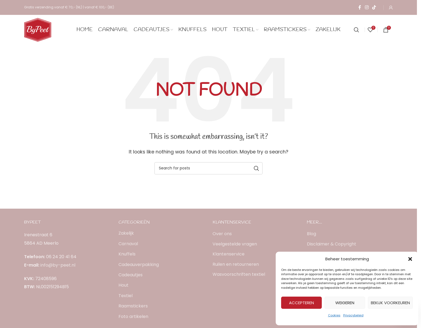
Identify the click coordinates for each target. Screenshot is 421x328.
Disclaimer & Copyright (331, 244)
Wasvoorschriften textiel (239, 274)
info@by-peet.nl (57, 265)
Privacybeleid (353, 315)
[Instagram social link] (366, 7)
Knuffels (127, 254)
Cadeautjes (130, 275)
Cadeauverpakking (138, 264)
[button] (410, 259)
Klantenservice (229, 254)
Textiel (125, 296)
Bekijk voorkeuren (390, 303)
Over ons (222, 234)
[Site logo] (37, 29)
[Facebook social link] (359, 7)
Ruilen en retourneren (236, 264)
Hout (123, 285)
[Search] (356, 29)
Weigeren (344, 303)
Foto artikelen (133, 316)
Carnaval (128, 244)
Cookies (334, 315)
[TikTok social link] (374, 7)
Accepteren (301, 303)
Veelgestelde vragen (235, 244)
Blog (311, 234)
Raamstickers (133, 306)
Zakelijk (126, 233)
